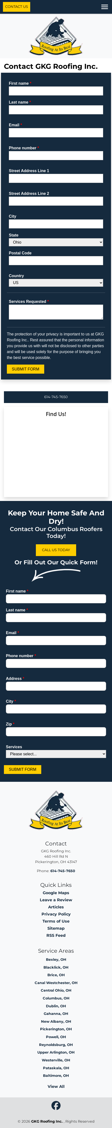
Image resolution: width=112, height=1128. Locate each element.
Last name (20, 102)
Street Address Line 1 (29, 171)
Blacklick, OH (56, 967)
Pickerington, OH (56, 1029)
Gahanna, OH (56, 1013)
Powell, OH (56, 1037)
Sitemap (56, 928)
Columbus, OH (56, 998)
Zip (10, 724)
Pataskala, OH (56, 1068)
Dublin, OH (56, 1006)
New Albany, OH (56, 1021)
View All (56, 1086)
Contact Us (16, 6)
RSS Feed (56, 935)
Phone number (24, 148)
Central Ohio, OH (56, 990)
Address (15, 679)
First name (20, 83)
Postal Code (20, 253)
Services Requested (29, 301)
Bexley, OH (56, 959)
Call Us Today (56, 550)
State (13, 235)
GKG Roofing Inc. (47, 1121)
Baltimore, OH (56, 1075)
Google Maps (56, 893)
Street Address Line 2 (29, 193)
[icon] (56, 1106)
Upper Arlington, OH (56, 1052)
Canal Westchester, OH (56, 983)
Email (15, 125)
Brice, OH (56, 975)
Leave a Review (56, 900)
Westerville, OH (56, 1060)
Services (14, 747)
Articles (56, 907)
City (12, 216)
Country (16, 276)
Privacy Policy (56, 914)
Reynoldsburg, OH (56, 1045)
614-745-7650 (56, 397)
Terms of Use (56, 921)
